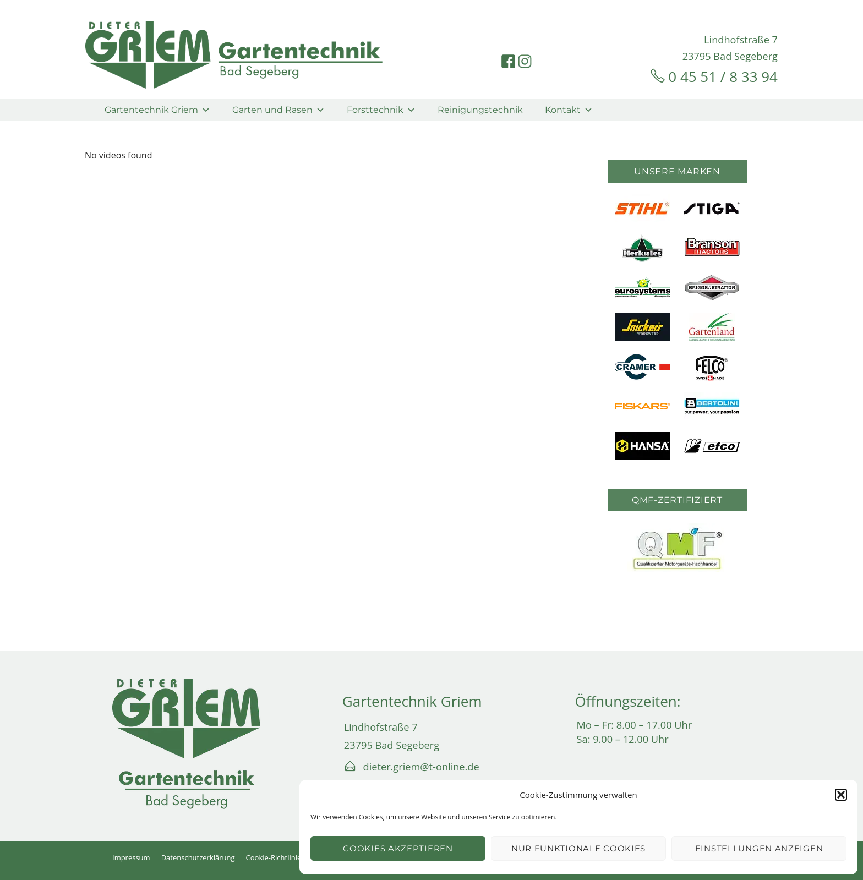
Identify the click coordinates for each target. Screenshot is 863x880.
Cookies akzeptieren (397, 848)
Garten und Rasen (278, 110)
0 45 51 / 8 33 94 (723, 76)
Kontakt (569, 110)
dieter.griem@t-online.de (421, 766)
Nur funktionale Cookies (578, 848)
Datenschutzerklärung (198, 857)
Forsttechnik (381, 110)
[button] (840, 794)
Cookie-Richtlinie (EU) (281, 857)
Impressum (131, 857)
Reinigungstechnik (480, 110)
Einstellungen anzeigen (759, 848)
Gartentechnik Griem (157, 110)
